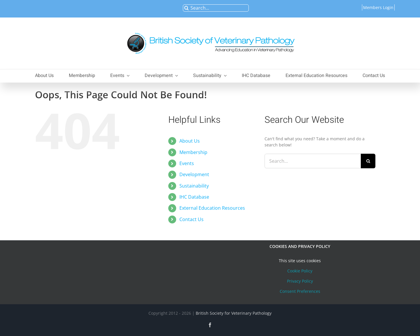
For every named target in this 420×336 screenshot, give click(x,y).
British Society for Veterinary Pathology (234, 313)
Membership (193, 152)
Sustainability (194, 186)
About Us (189, 141)
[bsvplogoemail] (210, 29)
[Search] (186, 8)
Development (194, 174)
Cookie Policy (299, 271)
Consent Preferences (300, 291)
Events (186, 163)
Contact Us (191, 219)
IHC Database (194, 197)
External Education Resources (212, 208)
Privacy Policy (300, 281)
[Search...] (216, 8)
